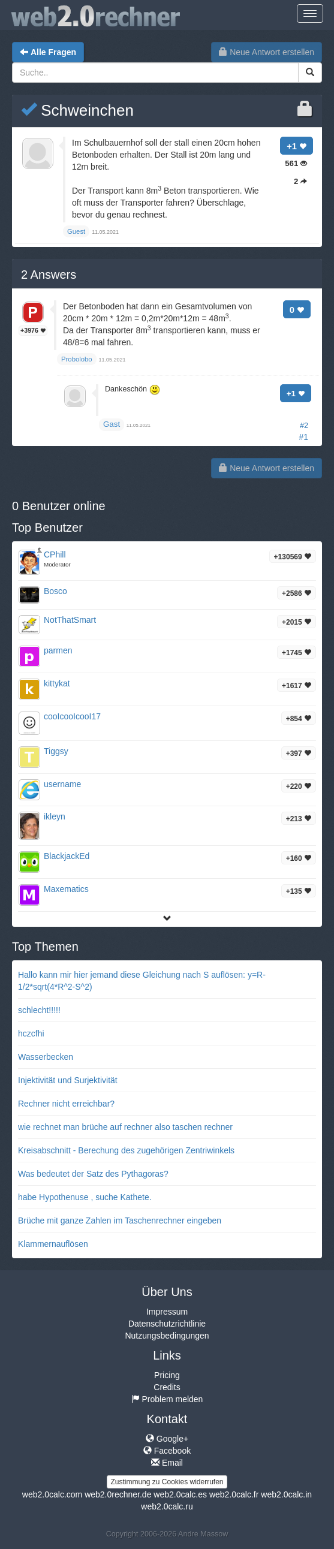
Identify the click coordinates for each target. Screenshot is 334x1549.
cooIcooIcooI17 (72, 716)
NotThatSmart (70, 620)
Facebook (167, 1450)
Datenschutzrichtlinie (167, 1323)
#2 (304, 425)
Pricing (167, 1375)
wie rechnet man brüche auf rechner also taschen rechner (125, 1127)
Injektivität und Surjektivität (68, 1080)
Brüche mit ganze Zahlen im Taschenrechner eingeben (119, 1220)
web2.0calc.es (180, 1494)
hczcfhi (31, 1033)
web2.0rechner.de (118, 1494)
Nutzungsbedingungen (167, 1335)
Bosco (55, 591)
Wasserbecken (45, 1057)
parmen (58, 650)
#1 (303, 437)
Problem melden (167, 1399)
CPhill (55, 554)
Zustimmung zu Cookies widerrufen (166, 1482)
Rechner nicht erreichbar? (66, 1103)
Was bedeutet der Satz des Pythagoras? (93, 1174)
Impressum (167, 1311)
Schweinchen (77, 110)
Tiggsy (56, 751)
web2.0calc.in (286, 1494)
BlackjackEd (66, 856)
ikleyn (54, 816)
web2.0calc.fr (233, 1494)
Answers (48, 274)
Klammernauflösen (53, 1244)
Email (167, 1462)
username (62, 784)
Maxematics (66, 889)
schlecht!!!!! (39, 1010)
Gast (111, 424)
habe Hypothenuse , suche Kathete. (85, 1197)
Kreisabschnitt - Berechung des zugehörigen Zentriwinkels (126, 1150)
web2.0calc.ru (166, 1506)
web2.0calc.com (52, 1494)
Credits (167, 1387)
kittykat (57, 683)
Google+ (167, 1438)
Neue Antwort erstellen (266, 52)
